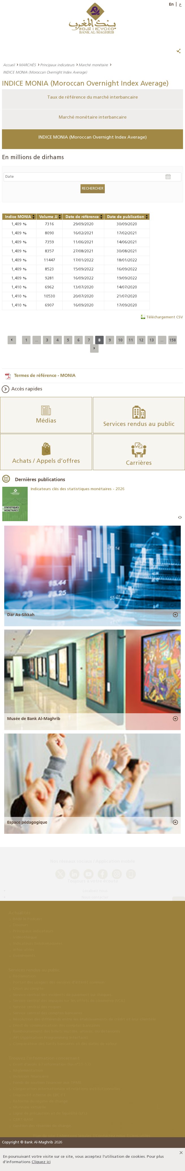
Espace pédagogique (27, 822)
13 (151, 340)
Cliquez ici (41, 1162)
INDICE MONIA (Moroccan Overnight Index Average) (92, 137)
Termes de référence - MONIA (45, 375)
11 (131, 340)
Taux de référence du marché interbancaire (92, 97)
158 (172, 340)
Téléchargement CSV (164, 317)
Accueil (9, 65)
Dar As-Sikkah (20, 614)
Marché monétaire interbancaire (93, 117)
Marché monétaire (93, 65)
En (171, 4)
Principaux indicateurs (57, 65)
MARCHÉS (27, 65)
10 (120, 340)
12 (141, 340)
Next (181, 517)
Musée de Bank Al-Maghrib (33, 718)
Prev (179, 517)
